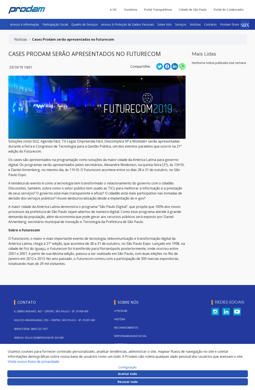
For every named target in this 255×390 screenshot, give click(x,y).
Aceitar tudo (127, 374)
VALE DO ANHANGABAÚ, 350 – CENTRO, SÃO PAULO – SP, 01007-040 (54, 320)
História (119, 319)
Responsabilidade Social (130, 336)
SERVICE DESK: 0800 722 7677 (31, 329)
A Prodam (120, 311)
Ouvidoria (130, 10)
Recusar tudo (128, 382)
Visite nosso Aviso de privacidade (33, 361)
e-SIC (113, 10)
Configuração (127, 367)
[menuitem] (24, 24)
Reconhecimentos (126, 327)
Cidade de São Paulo (193, 10)
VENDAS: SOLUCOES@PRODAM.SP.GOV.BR (39, 337)
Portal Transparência (158, 10)
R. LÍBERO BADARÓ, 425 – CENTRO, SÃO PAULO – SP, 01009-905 (51, 311)
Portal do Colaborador (229, 10)
